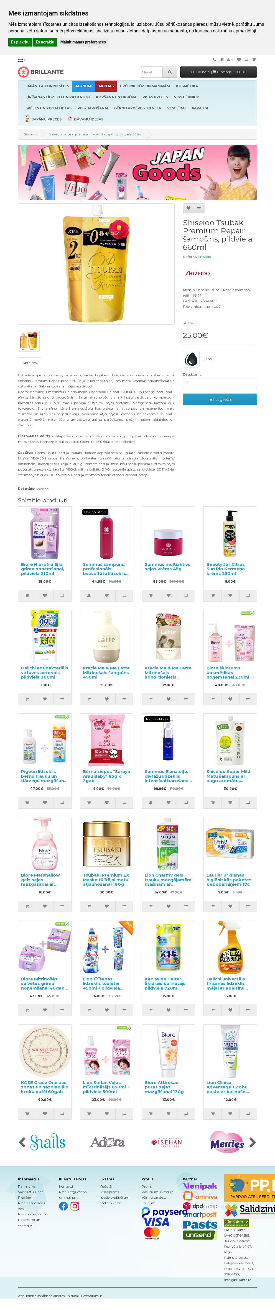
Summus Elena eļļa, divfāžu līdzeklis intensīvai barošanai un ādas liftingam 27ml (167, 780)
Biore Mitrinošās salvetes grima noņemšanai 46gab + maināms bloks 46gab (44, 988)
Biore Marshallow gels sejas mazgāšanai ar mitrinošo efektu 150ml (40, 884)
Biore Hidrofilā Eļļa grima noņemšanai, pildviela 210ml (42, 569)
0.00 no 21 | (218, 72)
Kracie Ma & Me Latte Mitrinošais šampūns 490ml (106, 672)
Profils (147, 1186)
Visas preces (109, 1192)
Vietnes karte (110, 1203)
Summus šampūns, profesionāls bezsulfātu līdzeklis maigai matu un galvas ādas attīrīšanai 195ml (104, 576)
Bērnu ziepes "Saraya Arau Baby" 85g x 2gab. (106, 776)
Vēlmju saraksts (154, 1197)
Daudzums (192, 374)
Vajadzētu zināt (30, 1192)
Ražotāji (106, 1186)
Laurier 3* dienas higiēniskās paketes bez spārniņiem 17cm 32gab (230, 882)
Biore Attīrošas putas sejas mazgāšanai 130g (164, 1087)
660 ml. (198, 359)
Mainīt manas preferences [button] (83, 42)
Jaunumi (149, 1203)
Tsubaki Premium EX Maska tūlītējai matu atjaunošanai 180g (106, 879)
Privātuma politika (33, 1214)
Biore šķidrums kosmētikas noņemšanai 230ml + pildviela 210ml (230, 674)
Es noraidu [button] (45, 42)
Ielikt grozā (220, 399)
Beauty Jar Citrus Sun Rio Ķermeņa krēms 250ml (226, 569)
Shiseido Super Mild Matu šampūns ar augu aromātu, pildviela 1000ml (228, 778)
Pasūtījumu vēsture (157, 1192)
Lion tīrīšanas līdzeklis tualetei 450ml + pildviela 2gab (101, 985)
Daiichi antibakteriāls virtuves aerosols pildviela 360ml (44, 672)
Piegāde (24, 1197)
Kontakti (66, 1186)
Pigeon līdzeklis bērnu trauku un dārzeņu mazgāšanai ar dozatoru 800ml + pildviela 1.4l (44, 780)
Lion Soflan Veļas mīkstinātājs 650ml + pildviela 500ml (106, 1087)
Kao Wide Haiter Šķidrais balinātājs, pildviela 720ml (166, 983)
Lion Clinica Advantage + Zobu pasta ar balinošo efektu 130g (227, 1089)
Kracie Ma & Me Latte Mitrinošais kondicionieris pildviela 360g (168, 674)
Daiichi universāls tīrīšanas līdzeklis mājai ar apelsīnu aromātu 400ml (226, 985)
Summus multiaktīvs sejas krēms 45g (167, 567)
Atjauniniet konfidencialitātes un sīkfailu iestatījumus (60, 1296)
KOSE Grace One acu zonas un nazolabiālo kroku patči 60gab (44, 1087)
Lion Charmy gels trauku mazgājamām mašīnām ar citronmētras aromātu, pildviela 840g (168, 886)
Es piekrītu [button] (20, 42)
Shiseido (204, 257)
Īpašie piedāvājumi (115, 1197)
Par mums (26, 1186)
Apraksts (29, 363)
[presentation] (22, 1142)
